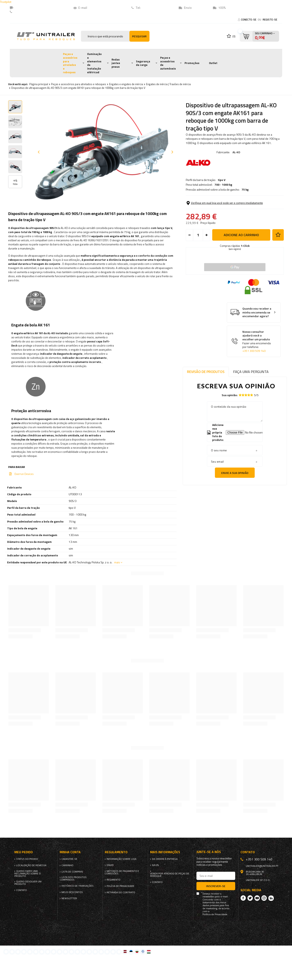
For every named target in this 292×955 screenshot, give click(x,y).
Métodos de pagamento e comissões (122, 872)
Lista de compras (72, 871)
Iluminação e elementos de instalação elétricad (94, 63)
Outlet (213, 63)
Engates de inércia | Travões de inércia (168, 84)
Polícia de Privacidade (120, 886)
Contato (20, 11)
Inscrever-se (215, 886)
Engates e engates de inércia (126, 84)
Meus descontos (72, 892)
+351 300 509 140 (254, 351)
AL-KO (236, 152)
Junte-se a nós (208, 852)
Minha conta (70, 852)
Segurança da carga (143, 63)
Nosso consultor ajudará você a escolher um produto (256, 341)
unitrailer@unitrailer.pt (104, 7)
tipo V (221, 180)
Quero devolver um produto (27, 882)
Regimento (113, 879)
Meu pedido (23, 852)
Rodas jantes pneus (116, 63)
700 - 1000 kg (223, 184)
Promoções (192, 63)
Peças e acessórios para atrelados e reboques (70, 63)
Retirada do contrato (121, 892)
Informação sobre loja (121, 859)
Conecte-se (249, 19)
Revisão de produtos (206, 371)
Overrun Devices (24, 474)
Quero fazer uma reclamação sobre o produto (27, 873)
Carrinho (67, 865)
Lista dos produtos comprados (73, 878)
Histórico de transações (78, 886)
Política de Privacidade (215, 914)
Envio (110, 865)
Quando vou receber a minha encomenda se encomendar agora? (256, 312)
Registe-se (270, 19)
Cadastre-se (69, 859)
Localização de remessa (31, 865)
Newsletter (69, 898)
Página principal (38, 84)
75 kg (245, 189)
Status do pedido (27, 859)
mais (117, 562)
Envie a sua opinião (234, 473)
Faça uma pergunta (251, 371)
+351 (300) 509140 (154, 7)
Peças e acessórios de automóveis (168, 63)
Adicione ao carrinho (241, 234)
